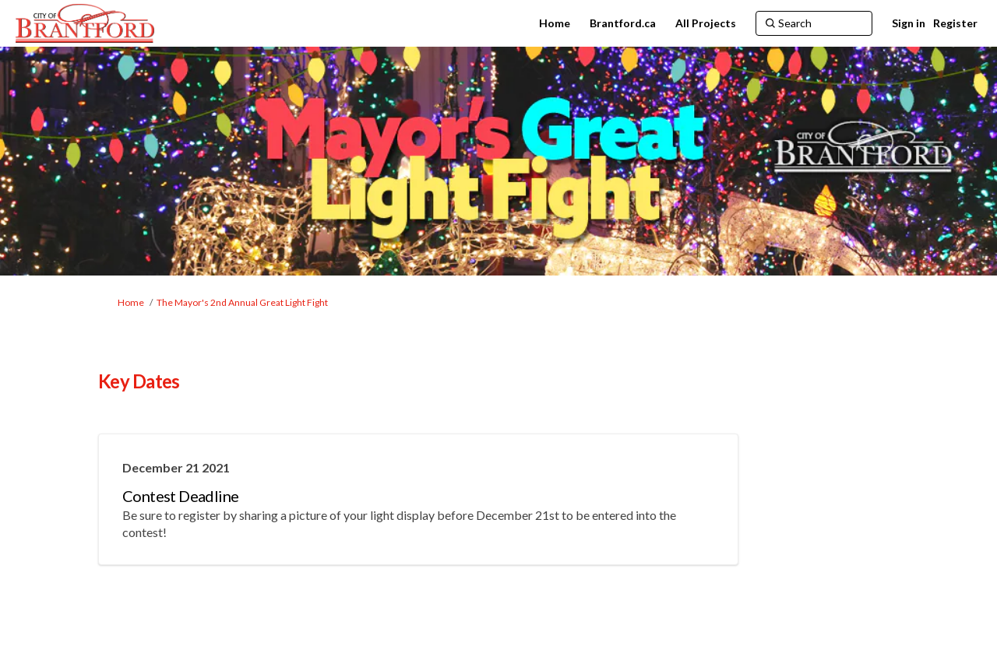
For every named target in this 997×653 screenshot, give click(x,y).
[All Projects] (705, 23)
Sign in (908, 23)
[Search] (814, 23)
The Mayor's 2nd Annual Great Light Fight (242, 302)
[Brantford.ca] (623, 23)
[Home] (554, 23)
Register (955, 23)
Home (131, 302)
